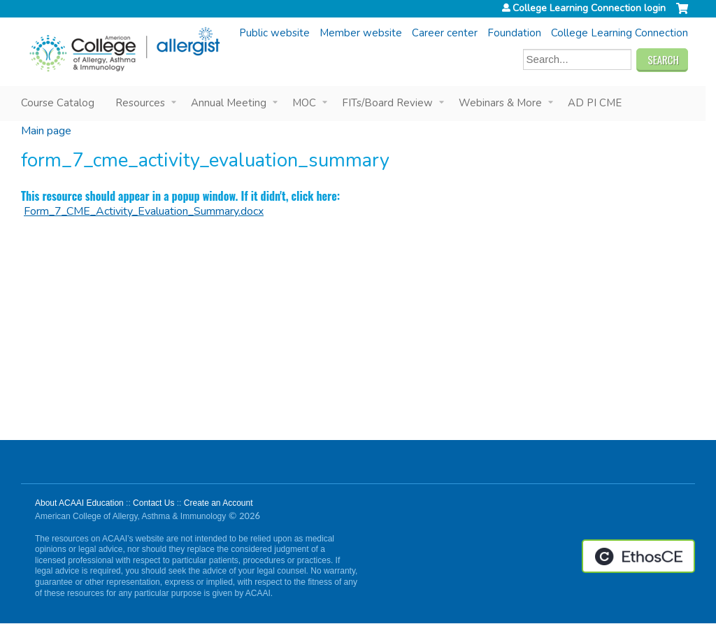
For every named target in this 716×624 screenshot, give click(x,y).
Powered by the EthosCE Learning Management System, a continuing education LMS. (638, 556)
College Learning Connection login (589, 8)
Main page (46, 131)
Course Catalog (57, 103)
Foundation (514, 33)
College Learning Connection (619, 33)
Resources (140, 103)
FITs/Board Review (387, 103)
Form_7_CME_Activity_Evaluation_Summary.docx (144, 211)
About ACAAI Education (79, 503)
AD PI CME (595, 103)
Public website (274, 33)
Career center (445, 33)
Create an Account (218, 503)
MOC (304, 103)
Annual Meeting (228, 103)
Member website (361, 33)
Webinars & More (500, 103)
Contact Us (153, 503)
